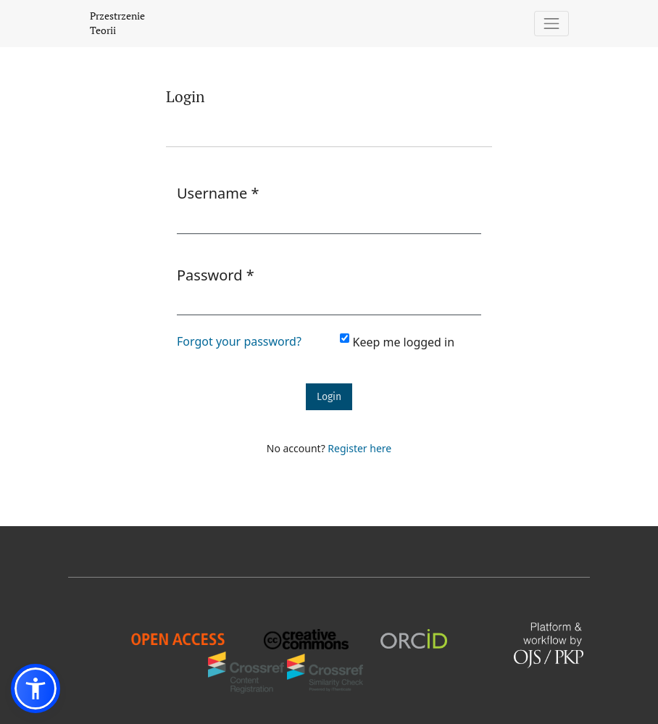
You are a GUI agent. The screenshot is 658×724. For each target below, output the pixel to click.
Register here (359, 448)
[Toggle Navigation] (552, 23)
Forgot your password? (239, 341)
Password (215, 275)
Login (329, 397)
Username (218, 193)
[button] (35, 688)
